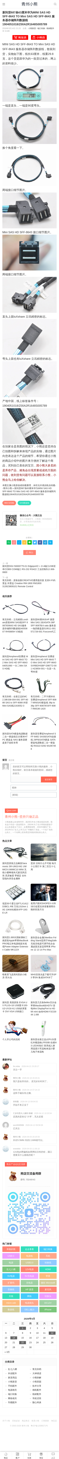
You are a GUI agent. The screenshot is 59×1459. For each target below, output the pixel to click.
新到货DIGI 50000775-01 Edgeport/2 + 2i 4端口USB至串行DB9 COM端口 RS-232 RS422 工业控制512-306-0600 (29, 569)
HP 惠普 (29, 1289)
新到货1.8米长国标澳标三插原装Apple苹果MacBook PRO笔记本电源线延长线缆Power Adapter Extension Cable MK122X (15, 934)
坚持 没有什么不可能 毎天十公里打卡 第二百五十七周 (44, 857)
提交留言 (48, 779)
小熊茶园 (36, 1381)
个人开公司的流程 (15, 1030)
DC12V (47, 1303)
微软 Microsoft (48, 1282)
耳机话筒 (36, 1398)
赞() (29, 552)
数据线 (11, 1309)
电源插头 (29, 1303)
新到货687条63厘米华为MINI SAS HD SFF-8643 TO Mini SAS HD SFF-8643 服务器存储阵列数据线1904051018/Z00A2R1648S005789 (29, 491)
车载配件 (12, 1402)
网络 (29, 1296)
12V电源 (29, 1269)
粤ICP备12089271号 (39, 1426)
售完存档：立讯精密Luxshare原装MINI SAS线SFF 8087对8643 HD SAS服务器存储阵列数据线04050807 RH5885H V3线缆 (15, 616)
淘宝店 (54, 1421)
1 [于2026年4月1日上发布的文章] (22, 1328)
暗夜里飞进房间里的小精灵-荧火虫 (15, 967)
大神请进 (36, 1373)
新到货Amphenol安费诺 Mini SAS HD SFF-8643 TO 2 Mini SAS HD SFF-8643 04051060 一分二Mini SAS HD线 (15, 653)
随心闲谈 (36, 1402)
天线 (11, 1296)
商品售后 (25, 1421)
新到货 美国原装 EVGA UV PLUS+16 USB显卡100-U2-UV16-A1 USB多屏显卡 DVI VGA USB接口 (15, 998)
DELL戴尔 (29, 1309)
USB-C (11, 1256)
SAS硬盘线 (24, 503)
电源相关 (12, 1390)
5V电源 (11, 1276)
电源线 (29, 1256)
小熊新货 (32, 28)
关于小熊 (6, 1421)
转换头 (48, 1296)
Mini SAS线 (9, 503)
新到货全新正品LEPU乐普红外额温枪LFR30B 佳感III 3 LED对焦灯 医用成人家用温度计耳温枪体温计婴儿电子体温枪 (44, 1036)
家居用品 (12, 1377)
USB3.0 (29, 1262)
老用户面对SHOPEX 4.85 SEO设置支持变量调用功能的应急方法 (44, 897)
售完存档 (36, 1369)
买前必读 (16, 1421)
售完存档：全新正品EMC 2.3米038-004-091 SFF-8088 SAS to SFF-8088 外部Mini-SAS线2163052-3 (15, 692)
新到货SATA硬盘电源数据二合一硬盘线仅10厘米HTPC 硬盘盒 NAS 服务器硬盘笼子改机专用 (15, 729)
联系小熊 (35, 1421)
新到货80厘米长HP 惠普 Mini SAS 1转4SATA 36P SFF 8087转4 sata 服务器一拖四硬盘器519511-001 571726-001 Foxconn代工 (44, 616)
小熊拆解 (36, 1377)
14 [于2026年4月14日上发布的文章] (14, 1338)
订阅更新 (45, 1421)
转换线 (48, 1262)
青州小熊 (7, 488)
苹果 (48, 1276)
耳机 (48, 1256)
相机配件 (36, 1390)
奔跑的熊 (11, 1249)
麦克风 (48, 1289)
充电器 (29, 1282)
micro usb (11, 1303)
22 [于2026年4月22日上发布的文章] (22, 1342)
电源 (11, 1262)
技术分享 (36, 1386)
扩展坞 (11, 1282)
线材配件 (50, 28)
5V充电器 (29, 1276)
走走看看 (29, 1249)
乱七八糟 (11, 1269)
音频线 (11, 1289)
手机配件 (12, 1386)
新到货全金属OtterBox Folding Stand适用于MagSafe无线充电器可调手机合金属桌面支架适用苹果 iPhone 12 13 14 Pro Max (44, 934)
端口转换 (41, 28)
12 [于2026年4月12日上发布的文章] (52, 1333)
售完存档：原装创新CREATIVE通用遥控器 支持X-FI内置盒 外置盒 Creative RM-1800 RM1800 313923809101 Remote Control (28, 583)
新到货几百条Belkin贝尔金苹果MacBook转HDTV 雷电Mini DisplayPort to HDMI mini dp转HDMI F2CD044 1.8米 (44, 999)
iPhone (48, 1309)
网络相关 (12, 1398)
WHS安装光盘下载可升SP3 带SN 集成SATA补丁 (44, 967)
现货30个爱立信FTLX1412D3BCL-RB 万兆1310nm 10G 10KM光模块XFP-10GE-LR (15, 899)
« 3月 (7, 1352)
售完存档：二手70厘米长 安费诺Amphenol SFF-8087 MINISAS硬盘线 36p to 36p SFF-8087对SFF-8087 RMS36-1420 (44, 693)
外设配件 (12, 1373)
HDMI (48, 1269)
